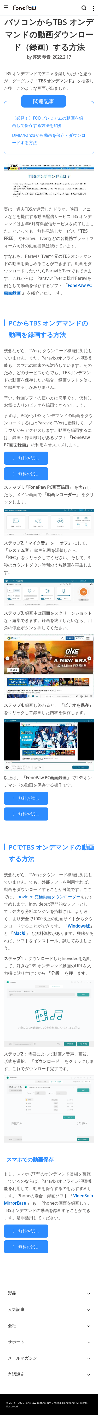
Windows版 (79, 926)
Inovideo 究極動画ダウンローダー (48, 897)
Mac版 (19, 933)
